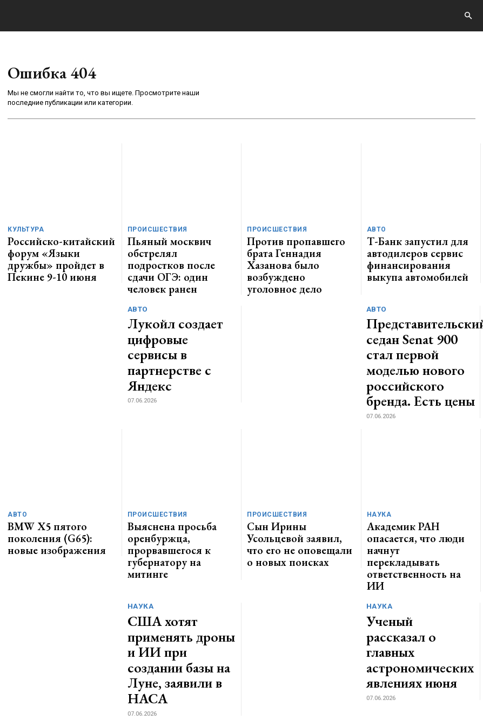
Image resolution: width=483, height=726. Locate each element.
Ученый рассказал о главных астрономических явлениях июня (419, 537)
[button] (468, 16)
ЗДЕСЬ (106, 689)
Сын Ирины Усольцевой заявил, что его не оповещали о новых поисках (300, 473)
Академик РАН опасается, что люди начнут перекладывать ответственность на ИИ (418, 473)
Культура (24, 230)
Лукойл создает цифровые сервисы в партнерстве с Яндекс (181, 319)
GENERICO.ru (83, 682)
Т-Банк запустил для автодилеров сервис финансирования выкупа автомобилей (408, 251)
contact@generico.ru (219, 689)
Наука (377, 455)
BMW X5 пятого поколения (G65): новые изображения (54, 469)
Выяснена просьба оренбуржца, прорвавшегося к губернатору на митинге (179, 473)
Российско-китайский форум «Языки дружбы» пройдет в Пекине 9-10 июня (57, 247)
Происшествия (155, 230)
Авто (375, 230)
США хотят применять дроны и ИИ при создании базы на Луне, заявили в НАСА (181, 537)
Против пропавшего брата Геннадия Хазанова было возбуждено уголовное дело (294, 247)
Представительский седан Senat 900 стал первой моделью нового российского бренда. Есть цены (419, 319)
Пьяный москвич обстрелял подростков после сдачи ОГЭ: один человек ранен (178, 247)
